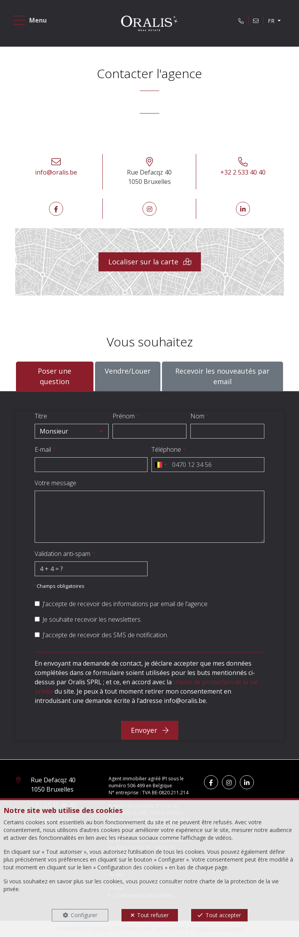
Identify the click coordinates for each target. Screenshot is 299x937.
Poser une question (54, 376)
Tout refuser (153, 915)
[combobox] (160, 465)
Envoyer (150, 730)
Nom (199, 416)
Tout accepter (223, 915)
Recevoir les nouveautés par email (222, 376)
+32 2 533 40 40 (243, 172)
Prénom (126, 416)
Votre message (55, 483)
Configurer (84, 915)
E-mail (45, 449)
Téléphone (168, 449)
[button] (72, 431)
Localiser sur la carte (149, 261)
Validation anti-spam (65, 553)
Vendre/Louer (128, 371)
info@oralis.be (56, 172)
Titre (41, 416)
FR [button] (272, 20)
